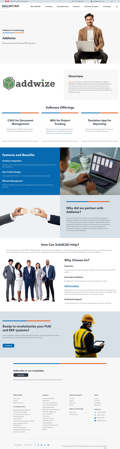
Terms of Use (27, 445)
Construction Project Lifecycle (21, 414)
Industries (76, 6)
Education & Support (91, 6)
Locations (97, 400)
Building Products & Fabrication (51, 409)
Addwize (71, 82)
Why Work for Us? (18, 403)
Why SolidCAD (35, 6)
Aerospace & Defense (49, 398)
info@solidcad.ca (102, 420)
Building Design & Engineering (21, 410)
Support (71, 400)
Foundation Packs (63, 6)
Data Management (18, 416)
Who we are (16, 398)
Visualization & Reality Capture (21, 429)
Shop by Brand (73, 414)
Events (71, 405)
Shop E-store (73, 412)
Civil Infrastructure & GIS (20, 412)
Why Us (15, 400)
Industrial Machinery (48, 427)
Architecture (46, 400)
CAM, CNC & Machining (49, 412)
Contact (96, 398)
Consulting (48, 6)
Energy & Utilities (47, 423)
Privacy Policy (58, 380)
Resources (72, 403)
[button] (117, 7)
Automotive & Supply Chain (50, 405)
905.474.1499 (101, 415)
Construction (46, 416)
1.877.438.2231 (101, 412)
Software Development (19, 427)
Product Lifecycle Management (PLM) (23, 421)
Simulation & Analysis (19, 432)
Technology (107, 6)
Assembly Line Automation (50, 403)
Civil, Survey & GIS (48, 414)
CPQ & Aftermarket (48, 420)
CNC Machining (17, 419)
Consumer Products (48, 418)
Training (71, 398)
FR (112, 1)
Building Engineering (48, 407)
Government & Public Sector (50, 425)
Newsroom (97, 405)
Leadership (97, 403)
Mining (44, 429)
